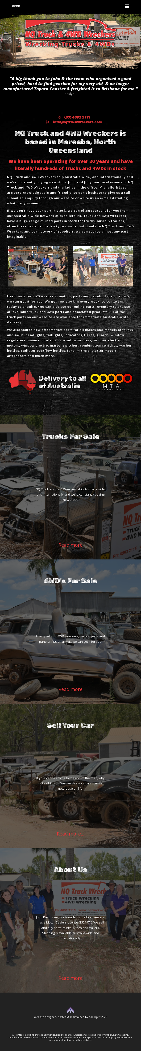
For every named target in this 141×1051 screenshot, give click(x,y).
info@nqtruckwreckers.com (74, 122)
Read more (70, 545)
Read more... (70, 834)
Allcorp (93, 1017)
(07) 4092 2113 (74, 117)
